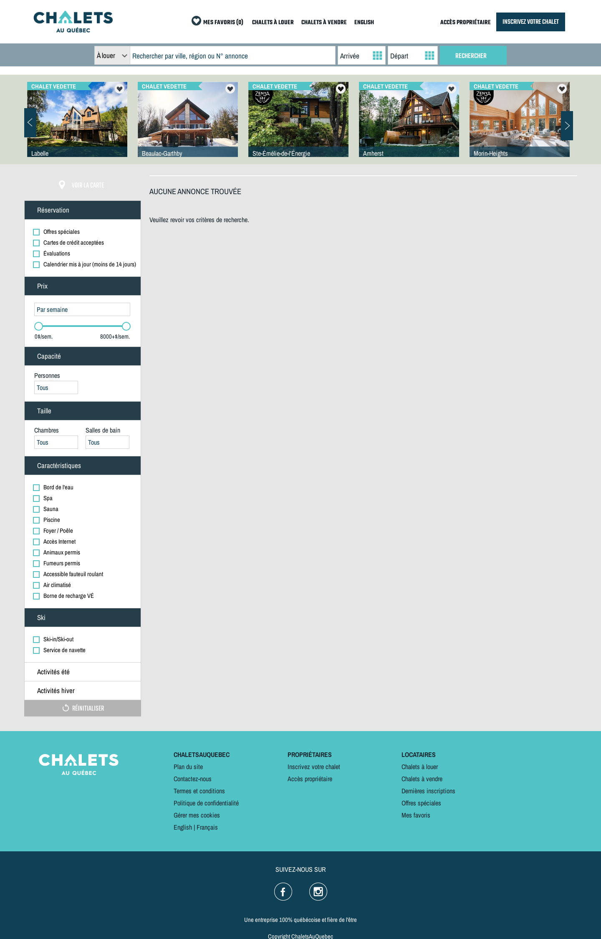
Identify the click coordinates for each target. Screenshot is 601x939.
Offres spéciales (421, 802)
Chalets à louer (420, 766)
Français (207, 827)
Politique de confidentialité (206, 802)
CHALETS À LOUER (273, 23)
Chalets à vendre (422, 778)
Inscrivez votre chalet (314, 766)
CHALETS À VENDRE (324, 23)
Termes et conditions (199, 790)
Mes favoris (416, 815)
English (183, 827)
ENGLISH (364, 23)
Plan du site (188, 766)
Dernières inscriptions (428, 790)
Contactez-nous (193, 778)
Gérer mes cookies (197, 815)
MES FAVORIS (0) (223, 23)
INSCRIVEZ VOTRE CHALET (531, 22)
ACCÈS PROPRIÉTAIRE (465, 23)
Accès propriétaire (310, 778)
